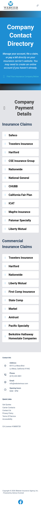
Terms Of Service (9, 416)
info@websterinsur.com (19, 383)
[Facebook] (20, 502)
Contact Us (7, 410)
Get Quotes (7, 405)
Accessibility (7, 419)
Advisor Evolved (18, 493)
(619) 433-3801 (16, 376)
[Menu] (38, 5)
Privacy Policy (8, 413)
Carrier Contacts (9, 408)
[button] (20, 135)
